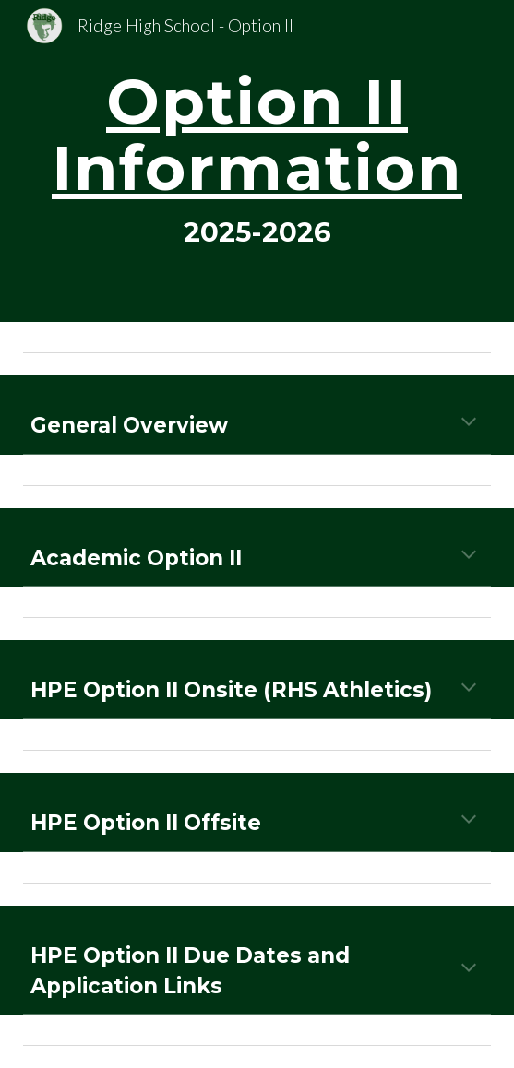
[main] (257, 161)
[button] (469, 423)
